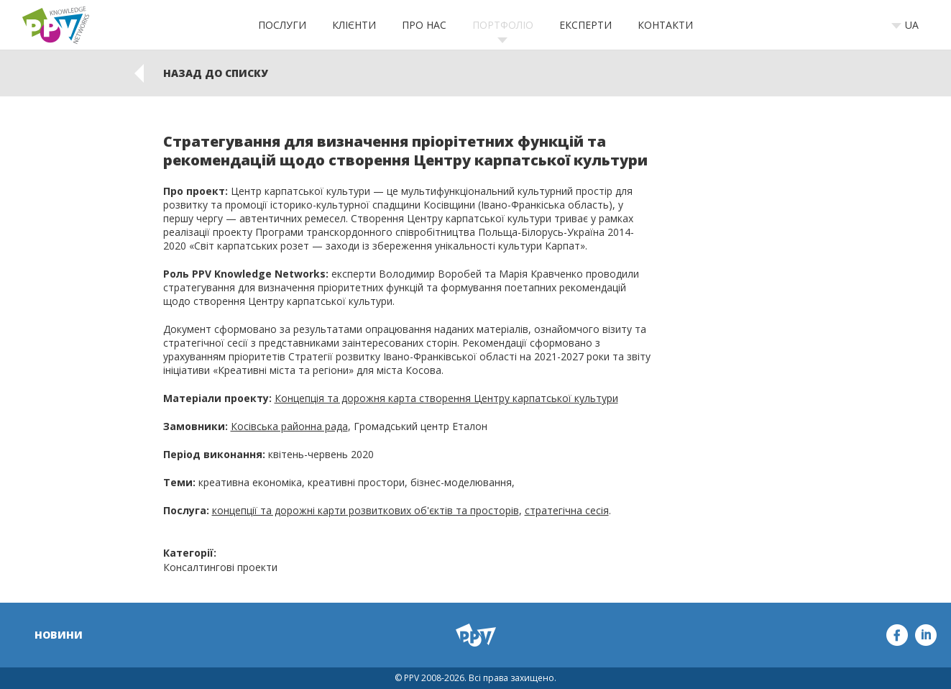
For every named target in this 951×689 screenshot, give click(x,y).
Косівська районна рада (289, 426)
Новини (59, 635)
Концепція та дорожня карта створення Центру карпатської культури (446, 398)
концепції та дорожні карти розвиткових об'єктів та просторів (365, 510)
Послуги (282, 25)
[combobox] (909, 25)
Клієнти (354, 25)
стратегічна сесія (567, 510)
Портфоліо (502, 25)
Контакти (665, 25)
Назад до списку (215, 73)
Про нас (424, 25)
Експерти (585, 25)
